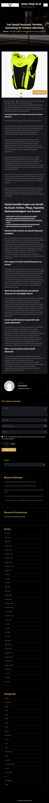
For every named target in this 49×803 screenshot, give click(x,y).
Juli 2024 (7, 624)
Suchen (6, 460)
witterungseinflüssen (23, 111)
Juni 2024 (7, 628)
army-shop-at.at (31, 4)
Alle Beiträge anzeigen (25, 388)
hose (6, 727)
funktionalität (23, 105)
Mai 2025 (7, 583)
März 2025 (7, 591)
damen (7, 706)
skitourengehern (14, 109)
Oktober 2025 (8, 562)
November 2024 (9, 607)
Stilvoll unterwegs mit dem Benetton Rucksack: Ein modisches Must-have (24, 496)
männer (7, 739)
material (26, 107)
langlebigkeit (15, 107)
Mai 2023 (7, 681)
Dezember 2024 (9, 603)
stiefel (6, 756)
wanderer (14, 111)
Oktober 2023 (8, 661)
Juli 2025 (7, 574)
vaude (6, 784)
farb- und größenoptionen (12, 105)
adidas (6, 698)
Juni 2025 (7, 578)
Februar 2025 (8, 595)
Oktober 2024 (8, 611)
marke (21, 107)
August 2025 (8, 570)
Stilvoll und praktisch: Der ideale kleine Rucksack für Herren (20, 481)
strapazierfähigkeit (30, 109)
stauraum (22, 109)
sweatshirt (8, 760)
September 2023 (9, 665)
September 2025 (9, 566)
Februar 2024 (8, 644)
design (13, 103)
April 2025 (7, 587)
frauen (6, 714)
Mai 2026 (7, 533)
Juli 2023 (7, 673)
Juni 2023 (7, 677)
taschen (7, 768)
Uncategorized (23, 101)
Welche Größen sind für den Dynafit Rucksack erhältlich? (21, 216)
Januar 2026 (8, 550)
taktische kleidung (10, 764)
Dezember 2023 (9, 653)
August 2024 (8, 620)
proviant (7, 109)
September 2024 (9, 616)
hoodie (6, 723)
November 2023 (9, 657)
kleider (7, 731)
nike (6, 747)
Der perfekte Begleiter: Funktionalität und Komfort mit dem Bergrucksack (24, 500)
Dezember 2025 (9, 554)
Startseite (5, 31)
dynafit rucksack (20, 103)
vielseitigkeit (8, 111)
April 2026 (7, 537)
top (6, 776)
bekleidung (8, 702)
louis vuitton (8, 735)
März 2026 (7, 541)
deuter (6, 710)
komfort (40, 105)
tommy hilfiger (9, 772)
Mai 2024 (7, 632)
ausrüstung (40, 101)
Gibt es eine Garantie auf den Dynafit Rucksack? (19, 226)
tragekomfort (40, 109)
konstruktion (8, 107)
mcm (6, 743)
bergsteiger (8, 103)
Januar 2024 (8, 648)
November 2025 (9, 558)
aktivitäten (33, 101)
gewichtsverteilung (32, 105)
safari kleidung (9, 751)
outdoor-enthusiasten (35, 107)
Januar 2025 (8, 599)
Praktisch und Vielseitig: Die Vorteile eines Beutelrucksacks (20, 486)
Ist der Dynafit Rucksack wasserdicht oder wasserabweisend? (23, 224)
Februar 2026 (8, 545)
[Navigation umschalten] (45, 5)
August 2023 (8, 669)
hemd (6, 719)
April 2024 (7, 636)
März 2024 (7, 640)
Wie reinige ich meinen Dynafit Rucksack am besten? (20, 218)
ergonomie (28, 103)
